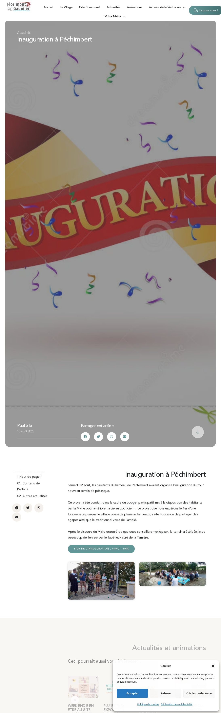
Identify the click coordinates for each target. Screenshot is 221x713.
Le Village (66, 7)
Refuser (165, 693)
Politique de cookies (148, 704)
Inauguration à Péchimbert (55, 40)
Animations (134, 7)
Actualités (113, 7)
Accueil (48, 7)
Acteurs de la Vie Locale (167, 7)
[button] (213, 666)
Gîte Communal (89, 7)
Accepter (132, 693)
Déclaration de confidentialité (176, 704)
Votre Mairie (115, 16)
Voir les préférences (199, 693)
